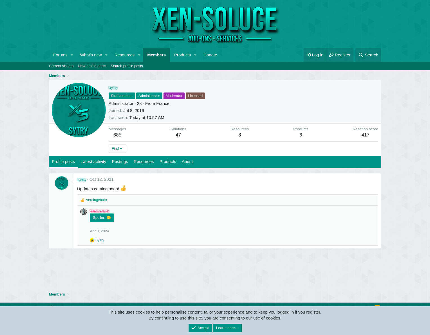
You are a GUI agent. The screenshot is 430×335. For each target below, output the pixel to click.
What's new (91, 54)
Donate (210, 54)
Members (156, 54)
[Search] (368, 55)
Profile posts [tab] (63, 161)
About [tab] (187, 161)
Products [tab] (168, 161)
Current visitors (61, 66)
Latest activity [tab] (93, 161)
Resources (125, 54)
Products (182, 54)
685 (117, 135)
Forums (60, 54)
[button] (72, 55)
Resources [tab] (144, 161)
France (162, 103)
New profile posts (92, 66)
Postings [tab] (120, 161)
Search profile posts (127, 66)
